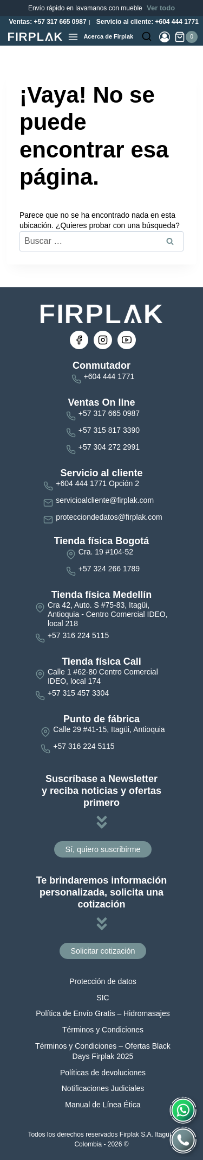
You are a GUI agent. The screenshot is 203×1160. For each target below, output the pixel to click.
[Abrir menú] (73, 36)
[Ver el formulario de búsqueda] (146, 36)
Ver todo (161, 8)
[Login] (164, 36)
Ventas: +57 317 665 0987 (46, 22)
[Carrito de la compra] (186, 37)
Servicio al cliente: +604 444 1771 (146, 22)
